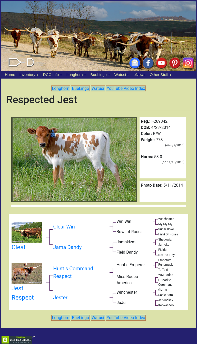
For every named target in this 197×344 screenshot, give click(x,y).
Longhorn (74, 74)
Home (10, 74)
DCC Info (51, 74)
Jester (60, 297)
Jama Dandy (67, 247)
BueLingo (99, 74)
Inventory (27, 74)
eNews (139, 74)
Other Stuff (159, 74)
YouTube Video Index (126, 88)
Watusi (120, 74)
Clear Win (64, 227)
